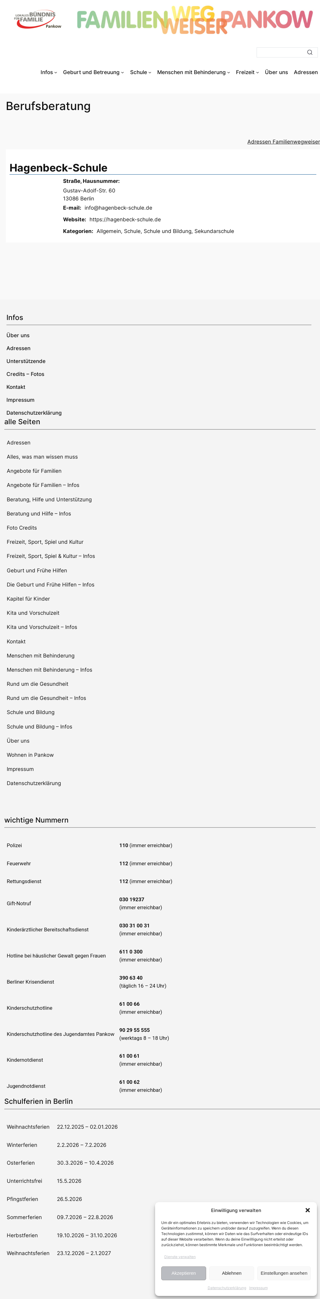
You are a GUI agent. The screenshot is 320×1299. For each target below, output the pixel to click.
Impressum (258, 1287)
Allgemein (109, 231)
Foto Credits (22, 528)
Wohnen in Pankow (30, 755)
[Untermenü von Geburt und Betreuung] (122, 72)
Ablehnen (231, 1273)
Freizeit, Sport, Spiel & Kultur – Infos (51, 556)
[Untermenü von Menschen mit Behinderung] (228, 72)
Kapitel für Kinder (28, 599)
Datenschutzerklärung (227, 1287)
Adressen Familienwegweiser (283, 142)
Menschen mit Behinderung (40, 656)
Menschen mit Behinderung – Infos (49, 670)
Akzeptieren (183, 1273)
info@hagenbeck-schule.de (118, 208)
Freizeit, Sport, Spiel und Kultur (45, 542)
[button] (308, 1210)
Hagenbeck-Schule (58, 167)
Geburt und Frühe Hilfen (37, 570)
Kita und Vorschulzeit (33, 613)
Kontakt (16, 641)
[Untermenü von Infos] (55, 72)
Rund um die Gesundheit (37, 684)
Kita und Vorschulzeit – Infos (42, 627)
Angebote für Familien (34, 471)
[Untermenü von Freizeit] (257, 72)
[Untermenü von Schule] (149, 72)
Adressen (18, 443)
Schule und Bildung (167, 231)
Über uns (18, 741)
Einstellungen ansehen (284, 1273)
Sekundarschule (214, 231)
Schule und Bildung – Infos (39, 727)
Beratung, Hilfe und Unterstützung (49, 499)
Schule (132, 231)
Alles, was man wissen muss (42, 457)
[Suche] (287, 52)
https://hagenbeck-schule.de (125, 219)
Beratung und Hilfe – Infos (39, 514)
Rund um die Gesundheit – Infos (46, 698)
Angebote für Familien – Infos (43, 485)
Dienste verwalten (180, 1256)
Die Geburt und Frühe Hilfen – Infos (50, 585)
